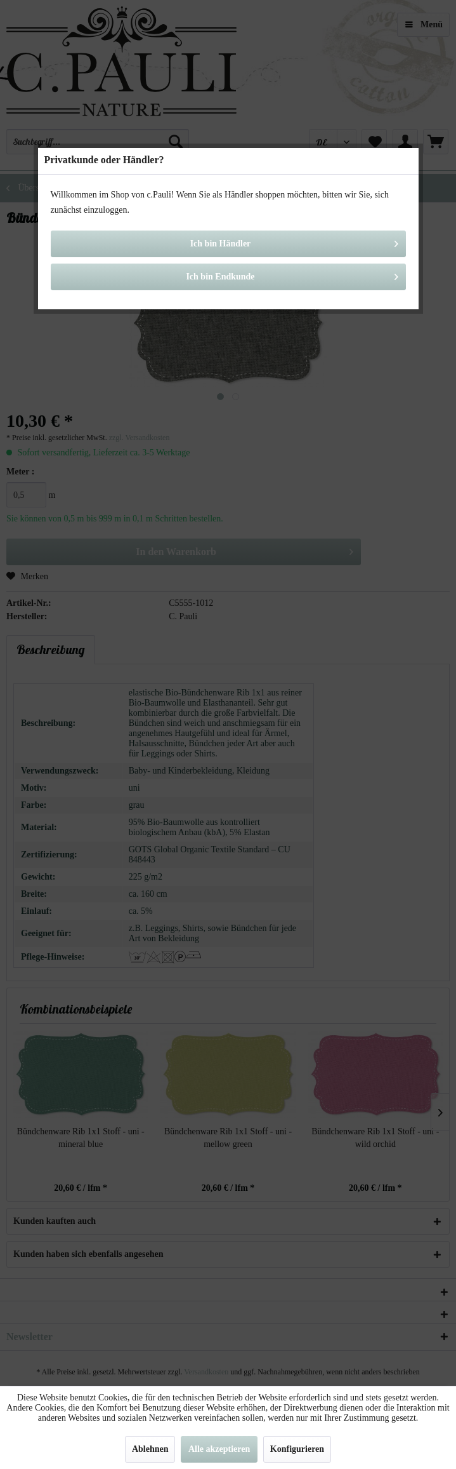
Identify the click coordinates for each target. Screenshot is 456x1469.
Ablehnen (150, 1449)
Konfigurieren (297, 1449)
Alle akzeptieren (219, 1449)
